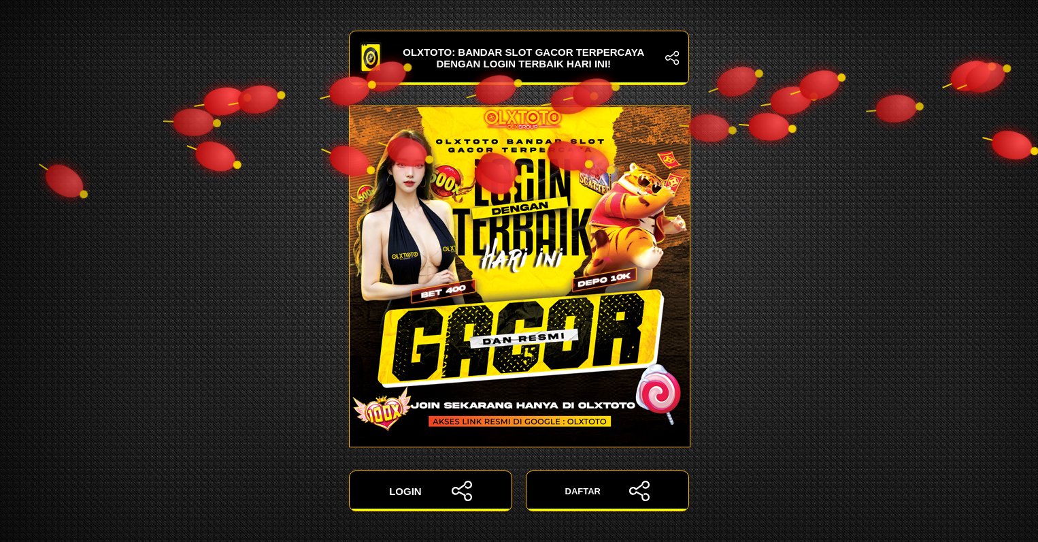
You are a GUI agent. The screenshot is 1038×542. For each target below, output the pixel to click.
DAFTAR (607, 491)
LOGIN (430, 491)
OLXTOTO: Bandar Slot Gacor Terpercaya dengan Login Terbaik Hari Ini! (519, 58)
